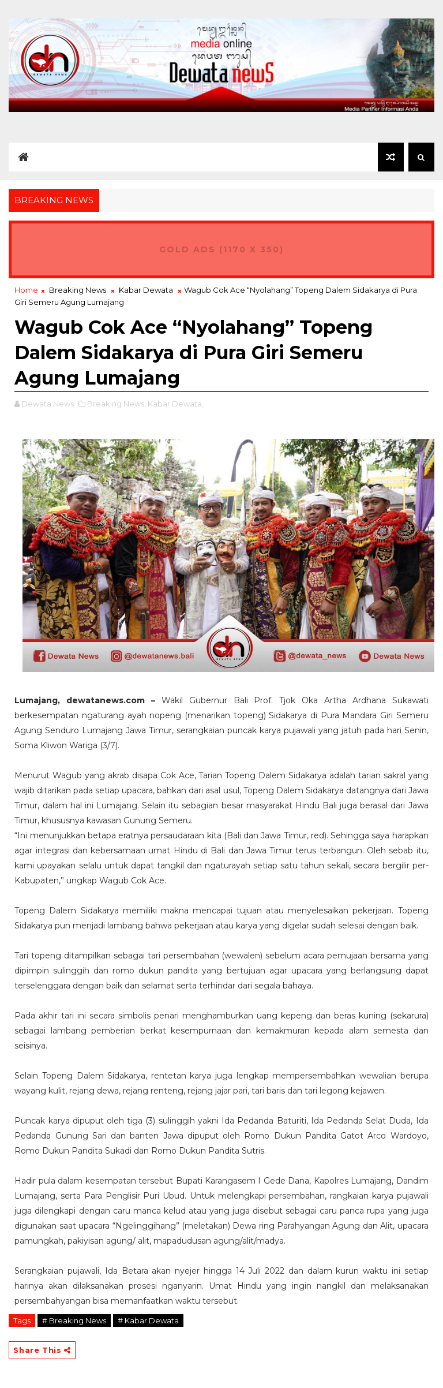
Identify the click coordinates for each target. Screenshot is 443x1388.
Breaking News (77, 289)
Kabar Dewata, (176, 403)
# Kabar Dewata (148, 1320)
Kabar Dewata (146, 289)
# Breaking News (74, 1320)
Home (26, 289)
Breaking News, (116, 403)
